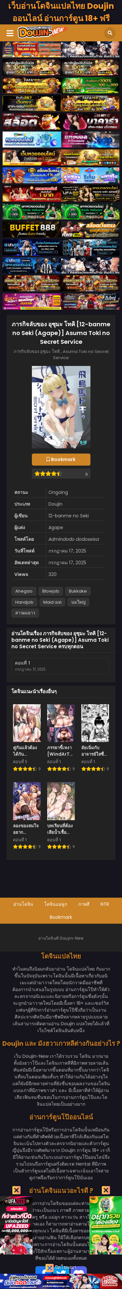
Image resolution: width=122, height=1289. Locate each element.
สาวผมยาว (25, 613)
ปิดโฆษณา (61, 1268)
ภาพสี (83, 904)
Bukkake (78, 591)
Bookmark (61, 917)
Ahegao (24, 591)
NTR (105, 904)
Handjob (24, 602)
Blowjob (50, 591)
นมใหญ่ (78, 602)
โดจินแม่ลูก (55, 904)
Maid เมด (52, 602)
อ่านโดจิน (23, 904)
